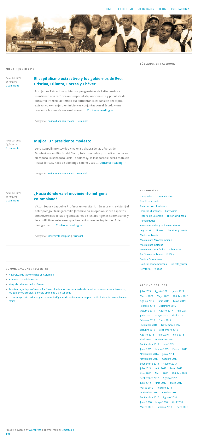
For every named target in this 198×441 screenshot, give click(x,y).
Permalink (82, 121)
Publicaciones (180, 9)
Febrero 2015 (179, 349)
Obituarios (175, 249)
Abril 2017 (177, 315)
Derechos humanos (150, 211)
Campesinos (147, 196)
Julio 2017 (182, 310)
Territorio (145, 268)
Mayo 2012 (176, 382)
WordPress (35, 429)
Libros (159, 230)
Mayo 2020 (163, 296)
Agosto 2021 (162, 291)
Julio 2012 (145, 382)
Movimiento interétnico (153, 249)
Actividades (146, 9)
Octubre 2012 (179, 373)
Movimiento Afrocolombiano (156, 240)
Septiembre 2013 (149, 363)
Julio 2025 (145, 291)
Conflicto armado (150, 201)
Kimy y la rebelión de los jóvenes (26, 284)
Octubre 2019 (180, 296)
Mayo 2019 (179, 301)
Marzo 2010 (146, 407)
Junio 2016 (178, 334)
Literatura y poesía (177, 230)
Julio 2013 (145, 368)
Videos (158, 268)
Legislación (146, 230)
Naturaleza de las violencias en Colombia (31, 274)
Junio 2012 (160, 382)
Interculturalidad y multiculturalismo (160, 225)
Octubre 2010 (169, 392)
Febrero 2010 (164, 407)
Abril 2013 (145, 373)
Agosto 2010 (170, 397)
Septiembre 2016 (168, 329)
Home (108, 9)
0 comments (12, 85)
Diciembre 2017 (167, 305)
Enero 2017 (165, 320)
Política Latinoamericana (61, 121)
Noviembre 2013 (149, 358)
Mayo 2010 (161, 402)
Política (170, 254)
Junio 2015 (146, 349)
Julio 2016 (163, 334)
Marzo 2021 (146, 296)
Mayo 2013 (176, 368)
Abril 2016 (145, 339)
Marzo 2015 (162, 349)
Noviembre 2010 (149, 392)
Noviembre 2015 (164, 339)
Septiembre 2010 (149, 397)
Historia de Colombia (151, 215)
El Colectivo (125, 9)
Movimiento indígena (59, 236)
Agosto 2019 (147, 301)
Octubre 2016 (147, 329)
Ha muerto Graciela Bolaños (24, 279)
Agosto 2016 (147, 334)
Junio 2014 (168, 354)
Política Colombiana (151, 259)
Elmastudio (68, 429)
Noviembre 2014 (149, 354)
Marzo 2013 (161, 373)
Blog (162, 9)
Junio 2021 (178, 291)
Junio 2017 (146, 315)
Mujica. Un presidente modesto (62, 141)
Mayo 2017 (161, 315)
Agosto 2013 (170, 363)
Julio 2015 (168, 344)
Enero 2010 (182, 407)
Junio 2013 (160, 368)
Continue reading (100, 110)
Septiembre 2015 (149, 344)
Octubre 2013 (169, 358)
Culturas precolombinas (153, 206)
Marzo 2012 (146, 387)
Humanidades (147, 220)
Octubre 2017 (147, 310)
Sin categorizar (179, 264)
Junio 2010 (146, 402)
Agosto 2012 (170, 378)
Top (8, 433)
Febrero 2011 (164, 387)
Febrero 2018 (147, 305)
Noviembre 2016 (170, 325)
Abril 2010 (177, 402)
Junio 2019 (163, 301)
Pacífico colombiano (151, 254)
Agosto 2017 (166, 310)
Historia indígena (176, 215)
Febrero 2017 (147, 320)
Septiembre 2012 (149, 378)
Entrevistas (171, 211)
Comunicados (165, 196)
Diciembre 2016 (148, 325)
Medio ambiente (149, 235)
